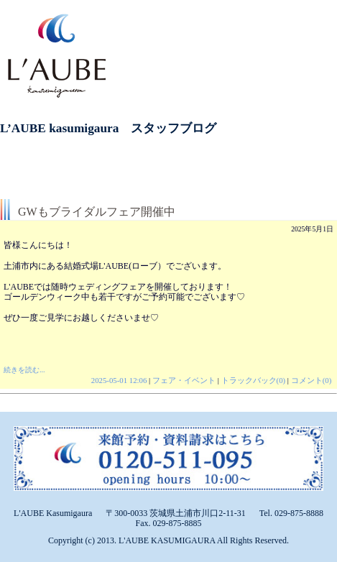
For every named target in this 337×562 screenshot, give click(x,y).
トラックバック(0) (253, 380)
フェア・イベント (184, 380)
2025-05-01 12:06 (119, 380)
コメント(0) (311, 380)
